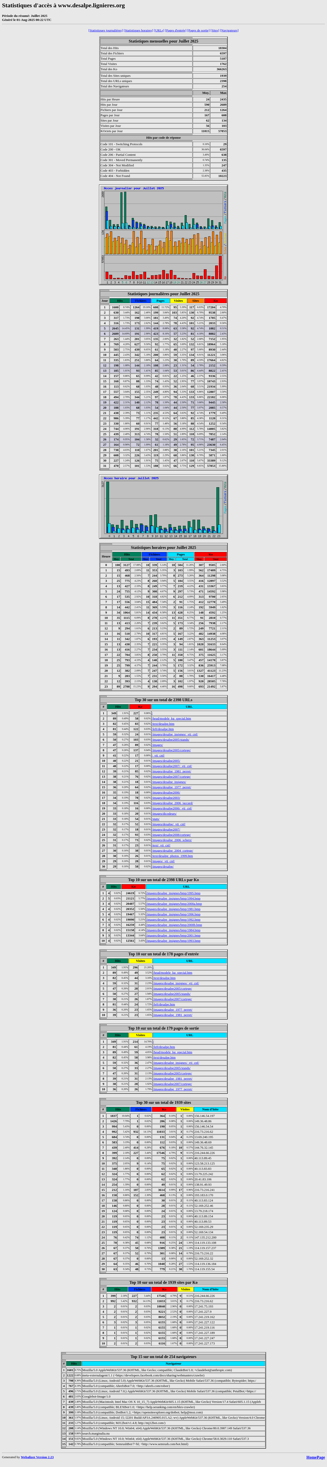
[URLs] (159, 30)
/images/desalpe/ (163, 866)
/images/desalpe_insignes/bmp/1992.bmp (173, 919)
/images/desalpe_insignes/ (169, 782)
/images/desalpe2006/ (166, 792)
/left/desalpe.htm (163, 729)
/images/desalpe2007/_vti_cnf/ (172, 766)
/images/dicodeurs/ (164, 813)
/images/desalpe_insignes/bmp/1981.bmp (173, 909)
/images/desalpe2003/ (166, 798)
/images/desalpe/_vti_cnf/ (169, 824)
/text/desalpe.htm (163, 724)
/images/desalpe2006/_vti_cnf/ (172, 808)
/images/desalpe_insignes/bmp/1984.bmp (173, 930)
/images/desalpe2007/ (166, 829)
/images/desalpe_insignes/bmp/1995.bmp (173, 893)
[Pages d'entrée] (175, 30)
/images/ (157, 745)
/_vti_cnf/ (158, 755)
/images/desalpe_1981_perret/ (171, 771)
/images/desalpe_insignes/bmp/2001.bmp (173, 935)
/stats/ (155, 819)
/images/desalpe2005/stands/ (170, 739)
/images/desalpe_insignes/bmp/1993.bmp (173, 941)
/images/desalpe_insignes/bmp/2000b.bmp (174, 925)
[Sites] (214, 30)
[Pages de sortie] (198, 30)
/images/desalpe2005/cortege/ (171, 750)
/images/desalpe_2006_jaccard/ (172, 803)
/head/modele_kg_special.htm (171, 718)
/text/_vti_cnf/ (161, 845)
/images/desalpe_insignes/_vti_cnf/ (175, 734)
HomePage (315, 1457)
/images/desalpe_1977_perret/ (171, 787)
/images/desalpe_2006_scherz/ (172, 840)
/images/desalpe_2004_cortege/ (172, 850)
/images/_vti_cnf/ (163, 861)
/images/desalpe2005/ (166, 761)
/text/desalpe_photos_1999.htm (172, 856)
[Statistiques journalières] (105, 30)
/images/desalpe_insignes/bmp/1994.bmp (173, 898)
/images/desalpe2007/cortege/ (171, 776)
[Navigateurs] (229, 30)
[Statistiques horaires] (138, 30)
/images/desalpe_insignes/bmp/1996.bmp (173, 914)
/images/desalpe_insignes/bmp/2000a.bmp (174, 904)
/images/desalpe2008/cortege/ (171, 835)
